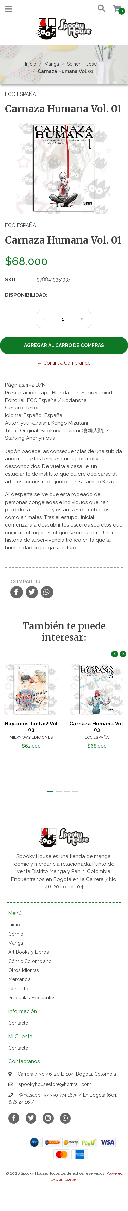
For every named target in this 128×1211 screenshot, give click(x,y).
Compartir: (26, 581)
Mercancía (19, 979)
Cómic (15, 934)
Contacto (18, 988)
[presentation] (114, 654)
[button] (99, 9)
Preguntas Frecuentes (31, 997)
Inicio (30, 64)
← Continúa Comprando (64, 363)
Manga (51, 64)
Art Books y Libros (28, 952)
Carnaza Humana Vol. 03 (96, 727)
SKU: (11, 280)
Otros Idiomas (23, 970)
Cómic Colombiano (30, 961)
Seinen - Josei (82, 64)
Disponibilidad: (18, 295)
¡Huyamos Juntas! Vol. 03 (31, 727)
